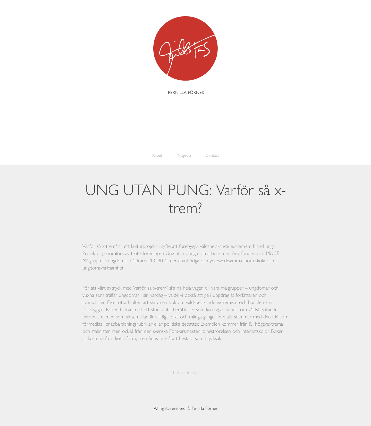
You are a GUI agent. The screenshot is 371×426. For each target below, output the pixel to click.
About (157, 155)
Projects (184, 155)
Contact (212, 155)
